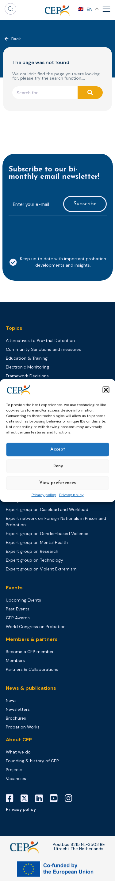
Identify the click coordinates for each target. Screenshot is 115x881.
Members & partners (32, 639)
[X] (27, 798)
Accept (57, 449)
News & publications (31, 688)
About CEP (19, 739)
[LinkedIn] (41, 798)
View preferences (57, 483)
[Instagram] (71, 798)
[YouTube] (56, 798)
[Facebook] (12, 798)
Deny (57, 466)
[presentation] (55, 232)
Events (14, 587)
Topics (14, 328)
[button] (106, 390)
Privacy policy (44, 495)
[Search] (90, 92)
